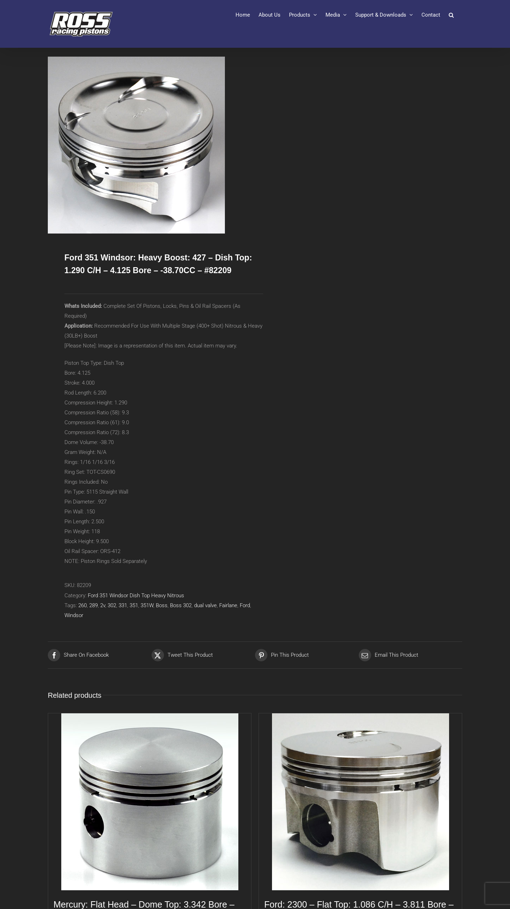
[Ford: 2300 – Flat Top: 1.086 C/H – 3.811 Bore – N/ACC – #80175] (360, 801)
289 (93, 605)
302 (112, 605)
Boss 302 (181, 605)
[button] (451, 15)
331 (123, 605)
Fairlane (228, 605)
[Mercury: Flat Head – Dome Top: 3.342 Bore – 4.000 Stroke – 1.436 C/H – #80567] (149, 801)
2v (102, 605)
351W (147, 605)
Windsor (73, 615)
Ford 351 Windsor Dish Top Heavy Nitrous (136, 595)
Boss (162, 605)
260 (82, 605)
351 (134, 605)
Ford (245, 605)
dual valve (205, 605)
